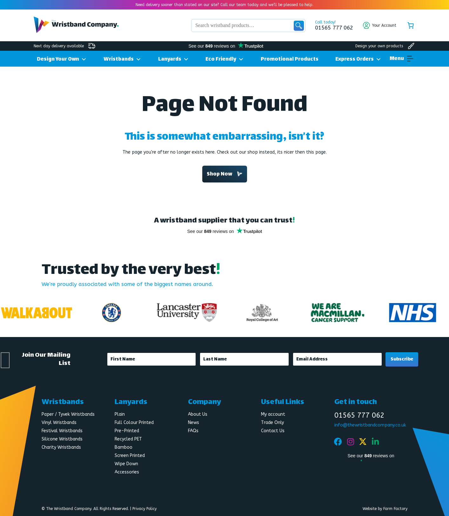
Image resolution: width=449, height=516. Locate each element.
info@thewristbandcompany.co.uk (370, 425)
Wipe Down (126, 463)
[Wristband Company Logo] (76, 31)
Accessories (127, 472)
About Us (197, 414)
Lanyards (173, 59)
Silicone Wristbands (62, 439)
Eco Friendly (224, 59)
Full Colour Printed (134, 422)
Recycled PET (128, 439)
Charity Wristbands (61, 447)
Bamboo (123, 447)
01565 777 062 (334, 27)
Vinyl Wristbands (59, 422)
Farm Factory (395, 508)
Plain (120, 414)
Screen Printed (130, 455)
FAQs (193, 430)
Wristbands (122, 59)
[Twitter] (363, 442)
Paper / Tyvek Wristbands (68, 414)
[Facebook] (338, 442)
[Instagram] (350, 442)
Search (299, 25)
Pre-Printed (127, 430)
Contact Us (273, 430)
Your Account (384, 25)
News (193, 422)
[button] (397, 59)
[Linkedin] (375, 442)
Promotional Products (289, 59)
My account (273, 414)
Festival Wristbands (62, 430)
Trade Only (272, 422)
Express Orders (358, 59)
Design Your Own (62, 59)
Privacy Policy (144, 508)
